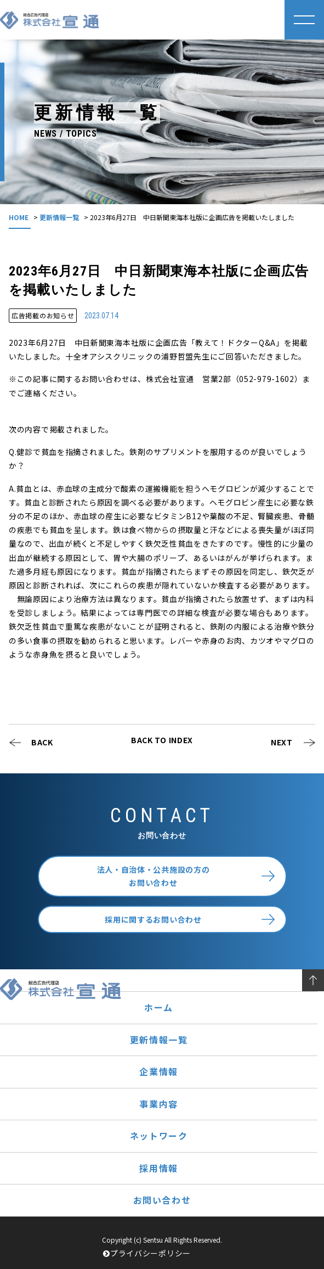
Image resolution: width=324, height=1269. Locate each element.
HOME (19, 217)
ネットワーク (159, 1135)
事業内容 (158, 1103)
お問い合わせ (162, 1199)
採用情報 (158, 1168)
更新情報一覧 (59, 217)
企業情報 (158, 1071)
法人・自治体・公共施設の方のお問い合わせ (153, 876)
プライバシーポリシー (147, 1253)
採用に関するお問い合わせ (153, 919)
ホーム (158, 1007)
